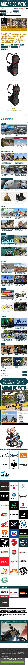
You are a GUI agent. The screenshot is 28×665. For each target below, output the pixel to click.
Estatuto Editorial (13, 649)
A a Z (15, 44)
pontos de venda (15, 11)
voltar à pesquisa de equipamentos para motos (8, 17)
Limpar (2, 44)
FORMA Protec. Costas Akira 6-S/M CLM (14, 110)
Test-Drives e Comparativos (6, 151)
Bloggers (20, 614)
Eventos (3, 344)
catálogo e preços (9, 11)
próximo (17, 17)
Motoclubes (15, 614)
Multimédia (3, 233)
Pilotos (24, 614)
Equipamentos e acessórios (6, 178)
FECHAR (12, 661)
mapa (7, 14)
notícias (19, 12)
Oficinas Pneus (18, 611)
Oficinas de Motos (10, 611)
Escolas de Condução (8, 614)
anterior (23, 15)
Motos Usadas (3, 608)
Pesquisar (25, 372)
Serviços (2, 615)
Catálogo (14, 29)
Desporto (3, 261)
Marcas (11, 29)
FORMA (21, 44)
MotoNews (3, 123)
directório (3, 14)
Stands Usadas (3, 611)
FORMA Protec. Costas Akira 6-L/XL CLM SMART (14, 80)
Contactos (19, 29)
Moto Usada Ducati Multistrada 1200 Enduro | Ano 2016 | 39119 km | (14, 631)
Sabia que (3, 289)
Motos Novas (17, 608)
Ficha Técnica (7, 649)
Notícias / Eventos (5, 29)
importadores (15, 12)
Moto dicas (3, 316)
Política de (13, 664)
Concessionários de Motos (20, 610)
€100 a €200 (3, 49)
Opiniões (3, 206)
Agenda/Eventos (10, 608)
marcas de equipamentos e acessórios (6, 12)
